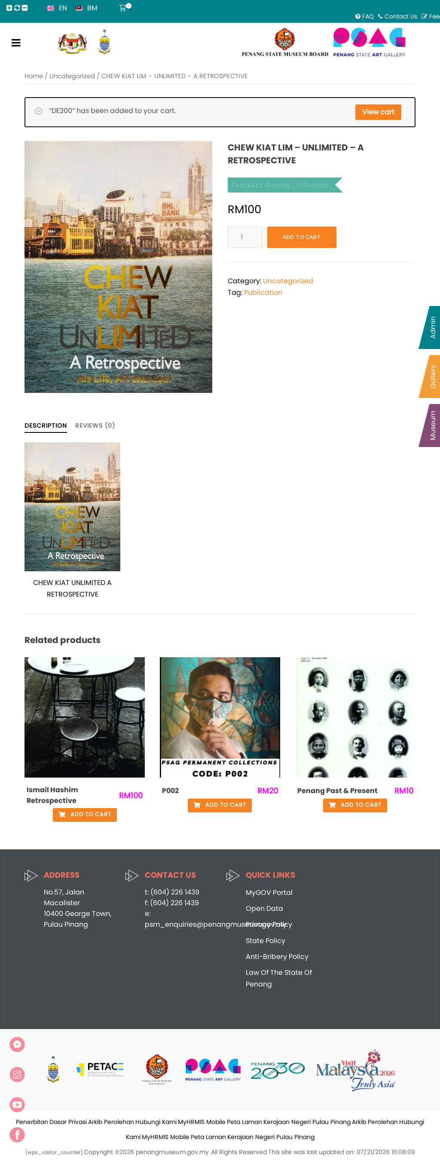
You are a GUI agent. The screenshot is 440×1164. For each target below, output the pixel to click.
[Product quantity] (245, 237)
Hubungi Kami (156, 1122)
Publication (263, 292)
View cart (378, 112)
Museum (433, 425)
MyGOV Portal (269, 893)
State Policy (265, 941)
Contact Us (397, 16)
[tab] (45, 425)
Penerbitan (32, 1122)
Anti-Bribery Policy (277, 957)
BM (92, 8)
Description (45, 425)
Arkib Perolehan (111, 1122)
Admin (433, 327)
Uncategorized (72, 76)
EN (63, 8)
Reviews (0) (95, 425)
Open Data (264, 908)
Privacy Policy (269, 924)
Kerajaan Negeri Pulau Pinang (307, 1122)
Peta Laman (244, 1122)
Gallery (433, 377)
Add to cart (302, 237)
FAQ (364, 16)
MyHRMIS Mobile (202, 1122)
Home (33, 76)
